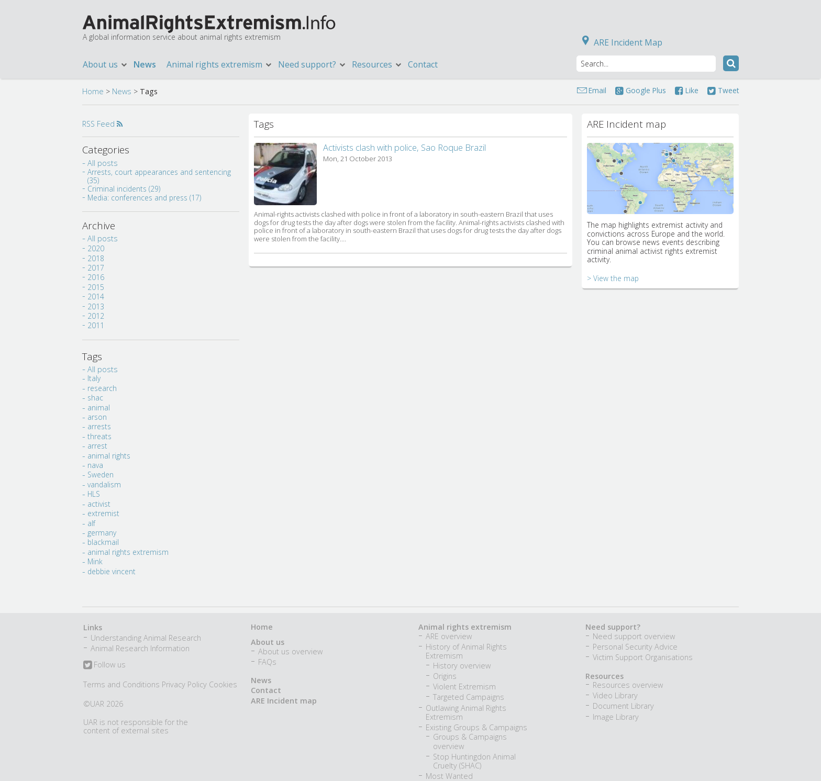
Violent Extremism (464, 686)
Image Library (616, 717)
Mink (95, 561)
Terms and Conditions (121, 684)
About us (105, 64)
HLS (93, 494)
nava (95, 465)
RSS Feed (102, 124)
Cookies (223, 684)
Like (686, 90)
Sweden (100, 474)
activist (98, 504)
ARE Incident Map (620, 42)
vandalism (104, 484)
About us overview (290, 651)
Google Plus (640, 90)
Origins (445, 676)
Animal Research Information (140, 648)
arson (97, 417)
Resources (377, 64)
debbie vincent (111, 571)
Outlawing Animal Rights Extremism (466, 712)
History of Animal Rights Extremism (466, 651)
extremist (103, 513)
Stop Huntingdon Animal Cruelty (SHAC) (474, 761)
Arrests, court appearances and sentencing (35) (159, 176)
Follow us (104, 665)
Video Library (615, 695)
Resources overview (628, 685)
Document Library (623, 706)
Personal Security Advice (635, 647)
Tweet (723, 90)
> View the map (613, 278)
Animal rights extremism (220, 64)
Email (597, 90)
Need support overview (634, 636)
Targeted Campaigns (468, 697)
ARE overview (449, 636)
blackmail (103, 542)
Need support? (312, 64)
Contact (423, 64)
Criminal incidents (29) (123, 189)
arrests (99, 426)
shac (95, 398)
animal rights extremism (128, 552)
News (145, 64)
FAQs (267, 662)
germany (101, 533)
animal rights (108, 456)
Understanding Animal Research (146, 638)
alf (91, 523)
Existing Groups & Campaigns (476, 727)
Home (93, 91)
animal (98, 407)
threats (99, 436)
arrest (97, 446)
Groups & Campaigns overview (470, 741)
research (102, 388)
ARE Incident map (284, 701)
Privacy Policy (184, 684)
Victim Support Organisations (643, 657)
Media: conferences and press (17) (144, 198)
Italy (94, 378)
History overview (462, 666)
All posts (102, 163)
